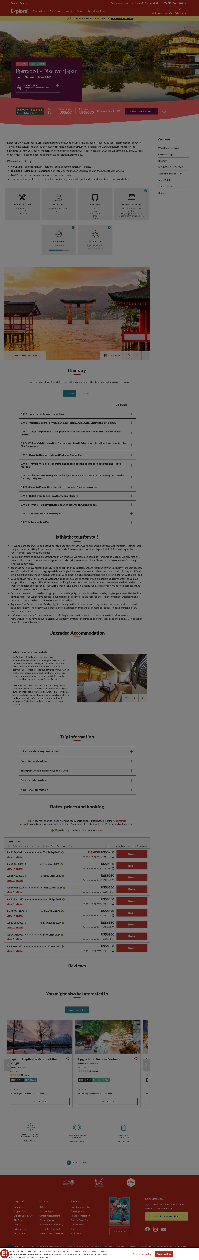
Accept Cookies (164, 1254)
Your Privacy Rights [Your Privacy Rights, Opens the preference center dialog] (142, 1254)
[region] (99, 1253)
